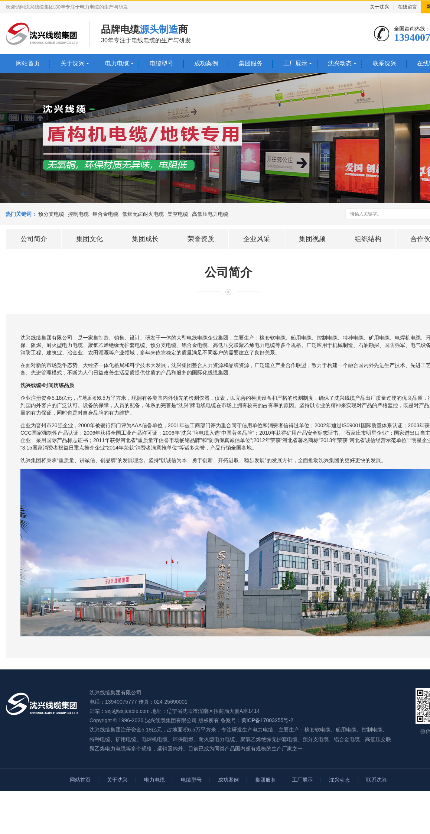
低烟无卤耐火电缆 (143, 214)
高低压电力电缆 (210, 214)
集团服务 (251, 63)
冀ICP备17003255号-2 (267, 720)
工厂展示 (295, 63)
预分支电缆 (51, 214)
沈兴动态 (340, 63)
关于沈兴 (379, 7)
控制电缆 (78, 214)
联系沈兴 (384, 63)
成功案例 (206, 63)
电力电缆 (117, 63)
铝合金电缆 (105, 214)
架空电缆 (177, 214)
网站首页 (28, 63)
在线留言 (407, 7)
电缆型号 (161, 63)
